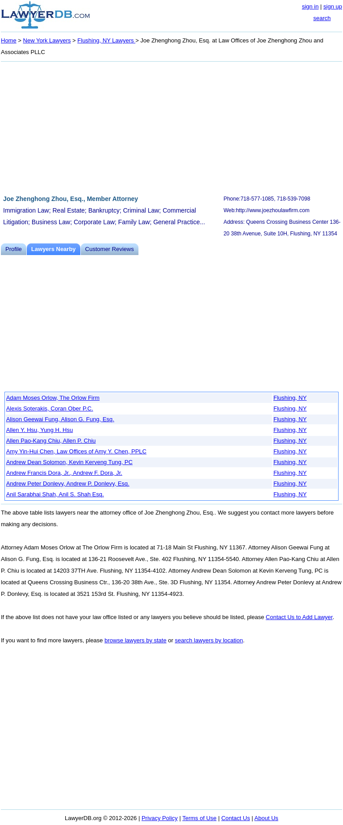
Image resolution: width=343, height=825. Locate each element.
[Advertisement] (171, 126)
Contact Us (235, 818)
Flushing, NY (289, 397)
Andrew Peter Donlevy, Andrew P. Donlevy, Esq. (68, 483)
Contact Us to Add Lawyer (299, 617)
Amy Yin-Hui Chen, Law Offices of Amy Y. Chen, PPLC (76, 451)
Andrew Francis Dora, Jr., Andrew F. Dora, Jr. (64, 472)
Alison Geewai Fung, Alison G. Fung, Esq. (60, 419)
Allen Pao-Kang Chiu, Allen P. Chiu (51, 440)
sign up (332, 6)
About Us (266, 818)
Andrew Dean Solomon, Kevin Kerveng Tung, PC (69, 462)
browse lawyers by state (136, 640)
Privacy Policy (160, 818)
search (321, 18)
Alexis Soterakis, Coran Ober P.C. (49, 408)
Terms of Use (199, 818)
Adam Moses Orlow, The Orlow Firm (53, 397)
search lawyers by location (209, 640)
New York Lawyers (47, 40)
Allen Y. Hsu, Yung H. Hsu (39, 430)
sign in (310, 6)
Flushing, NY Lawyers (106, 40)
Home (9, 40)
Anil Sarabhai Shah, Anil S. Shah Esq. (55, 494)
